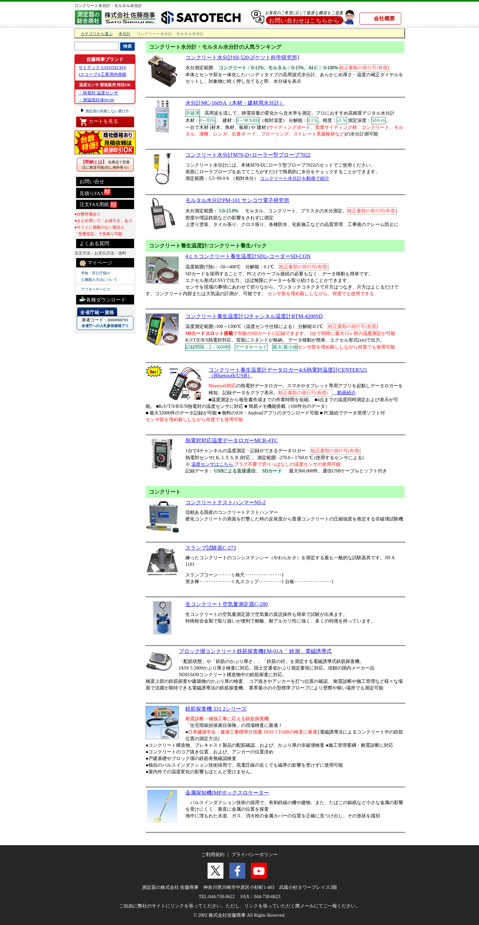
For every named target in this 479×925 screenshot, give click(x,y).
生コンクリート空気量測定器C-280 (226, 604)
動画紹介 (344, 392)
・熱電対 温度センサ (98, 92)
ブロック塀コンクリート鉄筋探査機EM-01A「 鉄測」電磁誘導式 (255, 651)
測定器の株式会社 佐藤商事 (170, 887)
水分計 (124, 34)
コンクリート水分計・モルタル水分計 (108, 5)
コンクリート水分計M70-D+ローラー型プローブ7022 (248, 155)
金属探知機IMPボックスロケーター (227, 792)
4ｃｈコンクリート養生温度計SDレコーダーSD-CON (248, 256)
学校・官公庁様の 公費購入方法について (99, 276)
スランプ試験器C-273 (210, 548)
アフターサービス (95, 289)
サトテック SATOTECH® (102, 67)
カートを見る (98, 122)
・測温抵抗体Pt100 (96, 99)
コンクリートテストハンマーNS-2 (225, 502)
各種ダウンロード (102, 299)
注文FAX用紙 (98, 204)
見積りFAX (95, 192)
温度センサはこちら (212, 464)
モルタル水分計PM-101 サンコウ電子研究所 (237, 200)
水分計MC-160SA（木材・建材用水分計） (235, 103)
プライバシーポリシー (254, 854)
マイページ (95, 263)
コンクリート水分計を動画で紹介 (294, 178)
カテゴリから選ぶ (97, 34)
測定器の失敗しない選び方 (106, 111)
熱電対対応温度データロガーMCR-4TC (231, 440)
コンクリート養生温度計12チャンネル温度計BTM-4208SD (254, 316)
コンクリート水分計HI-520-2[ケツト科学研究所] (242, 57)
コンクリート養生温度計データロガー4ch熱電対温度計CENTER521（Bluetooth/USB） (288, 373)
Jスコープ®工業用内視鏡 (102, 74)
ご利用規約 (212, 854)
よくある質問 (94, 243)
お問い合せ (91, 181)
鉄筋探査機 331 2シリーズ (216, 709)
